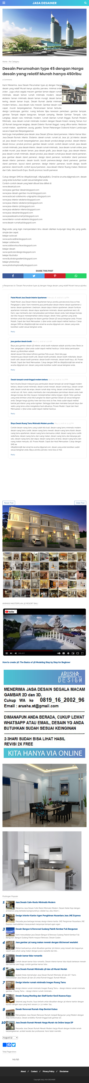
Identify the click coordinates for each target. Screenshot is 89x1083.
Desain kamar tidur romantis (29, 956)
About (23, 1071)
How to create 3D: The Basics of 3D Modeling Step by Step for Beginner (36, 662)
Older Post (80, 503)
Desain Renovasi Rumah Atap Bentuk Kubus (36, 1009)
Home (4, 62)
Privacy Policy (48, 1071)
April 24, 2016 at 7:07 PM (58, 380)
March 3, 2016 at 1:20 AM (42, 341)
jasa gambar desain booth (21, 341)
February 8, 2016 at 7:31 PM (58, 298)
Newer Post (8, 503)
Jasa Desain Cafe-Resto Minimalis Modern (35, 902)
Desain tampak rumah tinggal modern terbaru (29, 380)
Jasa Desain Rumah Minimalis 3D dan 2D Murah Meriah (41, 969)
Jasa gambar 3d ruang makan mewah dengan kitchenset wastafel (47, 942)
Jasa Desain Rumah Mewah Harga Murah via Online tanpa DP (44, 1022)
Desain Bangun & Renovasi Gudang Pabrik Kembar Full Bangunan (47, 929)
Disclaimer (64, 1071)
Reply (13, 332)
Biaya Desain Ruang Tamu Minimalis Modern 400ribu (32, 423)
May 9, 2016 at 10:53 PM (64, 423)
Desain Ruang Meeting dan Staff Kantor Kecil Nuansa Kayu (43, 996)
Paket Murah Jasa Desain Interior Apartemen (29, 298)
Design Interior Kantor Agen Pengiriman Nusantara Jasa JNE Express (48, 915)
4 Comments (7, 80)
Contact (34, 1071)
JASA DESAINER (44, 3)
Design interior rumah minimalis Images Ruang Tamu (41, 982)
